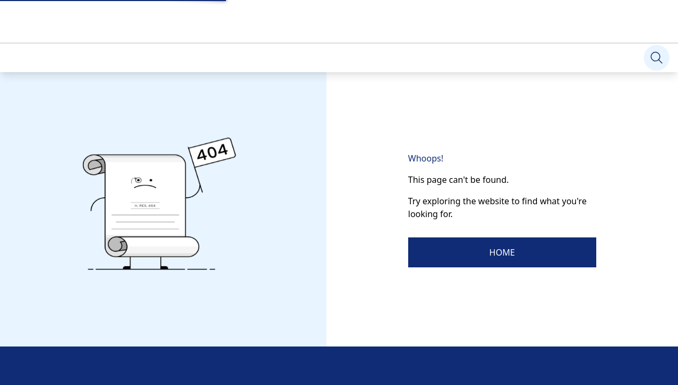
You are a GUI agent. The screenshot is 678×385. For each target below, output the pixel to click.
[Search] (656, 57)
